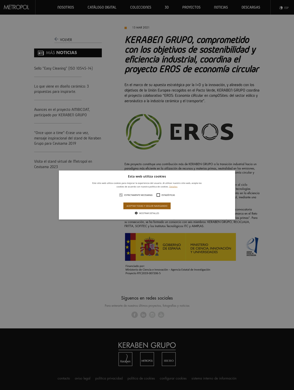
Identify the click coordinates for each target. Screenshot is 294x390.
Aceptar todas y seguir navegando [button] (147, 205)
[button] (147, 195)
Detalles (173, 186)
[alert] (147, 195)
